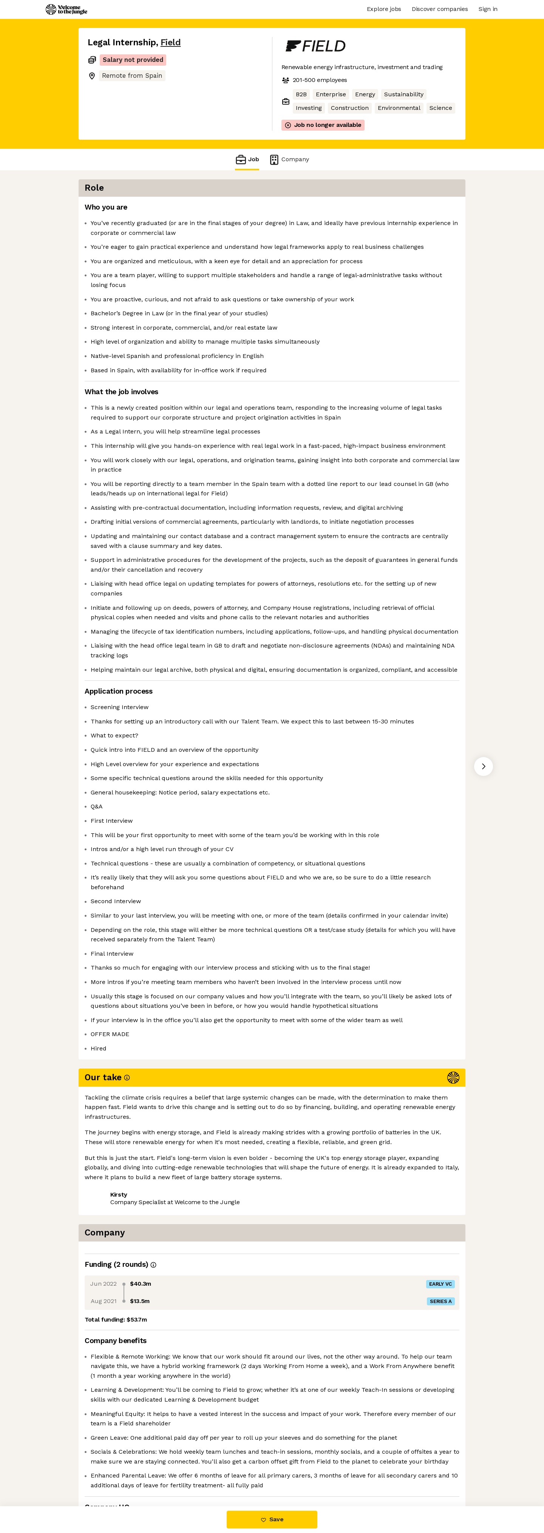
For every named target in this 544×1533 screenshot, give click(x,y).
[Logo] (66, 9)
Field (171, 42)
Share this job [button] (108, 1474)
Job (247, 159)
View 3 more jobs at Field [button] (178, 1474)
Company (288, 159)
